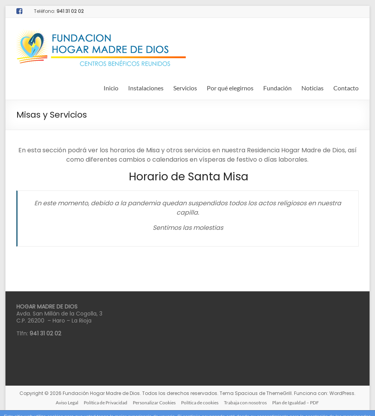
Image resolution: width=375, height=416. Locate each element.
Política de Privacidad (105, 402)
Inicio (111, 88)
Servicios (185, 88)
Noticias (312, 88)
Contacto (346, 88)
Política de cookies (199, 402)
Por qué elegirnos (230, 88)
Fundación (277, 88)
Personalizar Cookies (154, 402)
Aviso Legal (67, 402)
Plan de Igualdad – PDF (295, 402)
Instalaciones (146, 88)
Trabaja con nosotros (245, 402)
